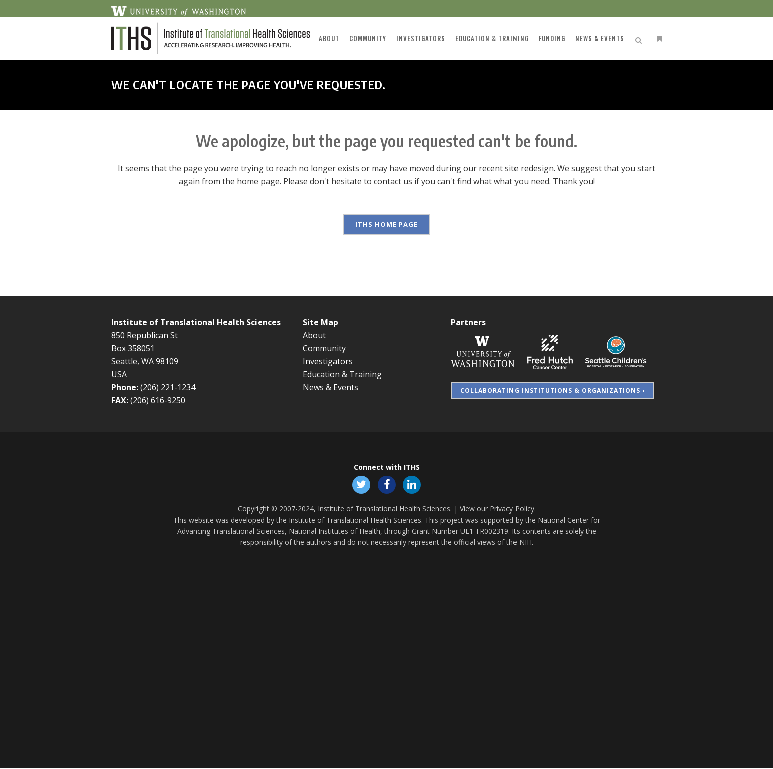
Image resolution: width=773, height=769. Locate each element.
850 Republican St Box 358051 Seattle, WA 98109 (144, 348)
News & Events (330, 387)
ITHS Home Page (386, 224)
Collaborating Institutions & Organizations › (552, 390)
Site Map (320, 322)
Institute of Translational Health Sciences (196, 322)
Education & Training (342, 374)
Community (324, 348)
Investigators (328, 361)
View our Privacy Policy (497, 510)
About (314, 335)
